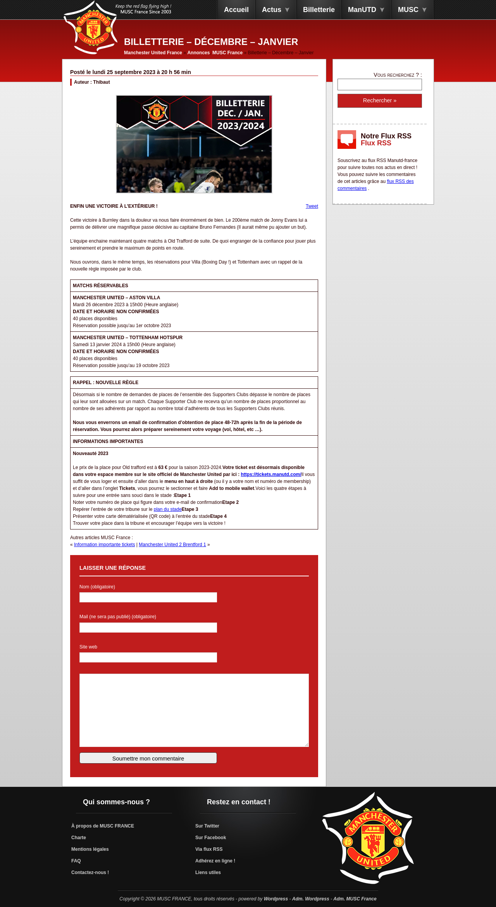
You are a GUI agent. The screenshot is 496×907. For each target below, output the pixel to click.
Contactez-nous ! (90, 872)
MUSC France (227, 52)
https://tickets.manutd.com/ (271, 474)
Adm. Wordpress (310, 899)
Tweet (312, 206)
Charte (78, 837)
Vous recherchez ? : (398, 75)
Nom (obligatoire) (97, 587)
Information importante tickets (104, 544)
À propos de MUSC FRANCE (102, 826)
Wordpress (276, 899)
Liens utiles (208, 872)
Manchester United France (153, 52)
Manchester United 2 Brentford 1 (172, 544)
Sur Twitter (207, 826)
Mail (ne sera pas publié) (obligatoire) (117, 616)
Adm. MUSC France (354, 899)
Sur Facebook (210, 837)
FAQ (76, 861)
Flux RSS (376, 143)
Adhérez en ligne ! (215, 861)
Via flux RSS (208, 849)
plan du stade (168, 509)
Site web (88, 647)
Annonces (198, 52)
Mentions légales (90, 849)
